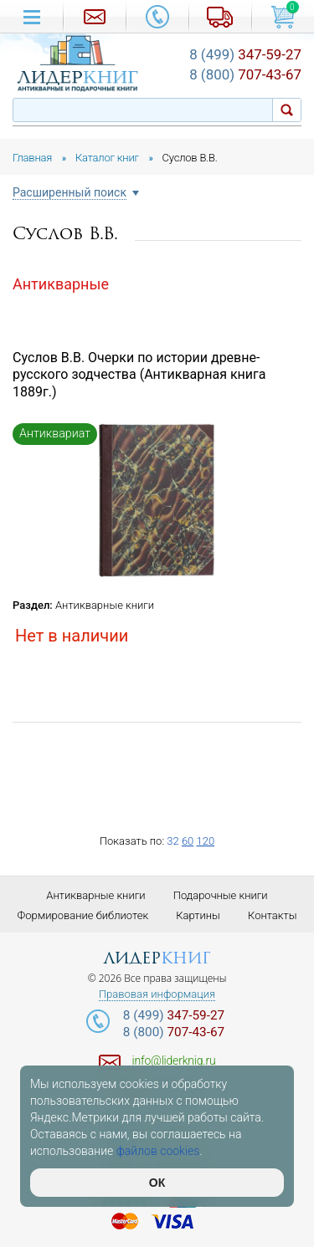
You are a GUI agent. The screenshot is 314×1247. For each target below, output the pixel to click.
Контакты (272, 915)
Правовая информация (157, 994)
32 (172, 841)
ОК (157, 1182)
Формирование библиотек (83, 915)
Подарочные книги (220, 895)
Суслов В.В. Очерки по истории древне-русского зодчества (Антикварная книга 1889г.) (139, 375)
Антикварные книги (104, 605)
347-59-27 (245, 54)
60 (187, 841)
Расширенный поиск (69, 193)
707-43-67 (245, 74)
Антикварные (61, 284)
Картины (198, 915)
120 (205, 841)
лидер (157, 958)
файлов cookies (158, 1151)
